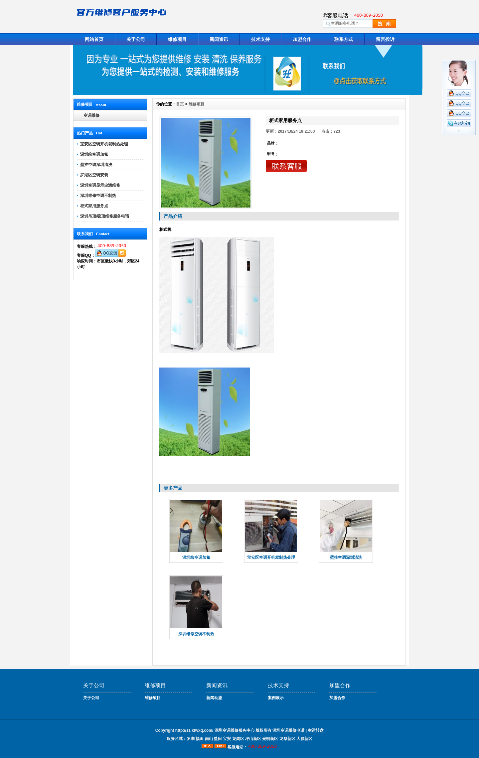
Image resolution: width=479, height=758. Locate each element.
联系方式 (343, 39)
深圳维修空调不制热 (98, 195)
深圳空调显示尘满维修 (100, 185)
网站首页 (94, 39)
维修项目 (177, 39)
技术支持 (260, 39)
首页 (180, 104)
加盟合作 (302, 39)
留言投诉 (385, 39)
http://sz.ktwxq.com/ (194, 730)
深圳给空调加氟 (94, 154)
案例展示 (276, 697)
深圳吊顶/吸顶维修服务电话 (104, 216)
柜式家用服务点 (94, 206)
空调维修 (91, 115)
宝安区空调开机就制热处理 (104, 144)
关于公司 (135, 39)
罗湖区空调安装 (94, 175)
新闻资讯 (219, 39)
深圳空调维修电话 (288, 730)
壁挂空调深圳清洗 (96, 164)
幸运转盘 (316, 730)
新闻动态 (214, 697)
